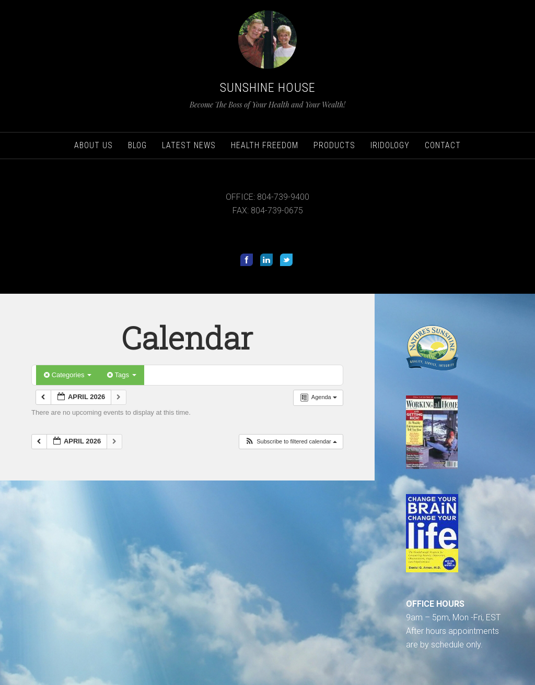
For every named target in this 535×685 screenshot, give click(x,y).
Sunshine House (268, 87)
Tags (121, 375)
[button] (290, 442)
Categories (67, 375)
